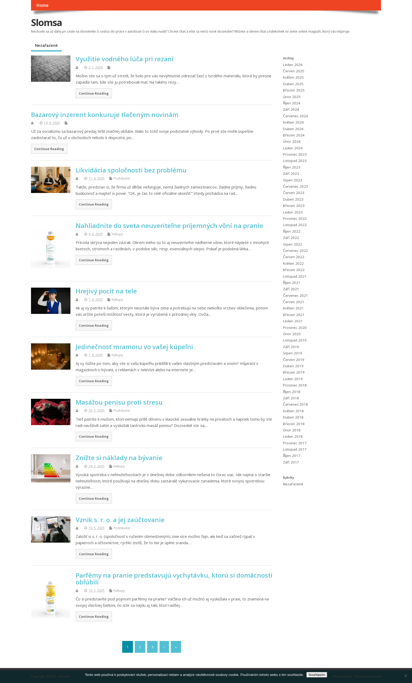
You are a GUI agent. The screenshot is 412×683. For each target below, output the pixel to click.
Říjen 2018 (291, 391)
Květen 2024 (293, 122)
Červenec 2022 (295, 250)
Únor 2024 (292, 141)
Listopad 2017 (295, 449)
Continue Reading (94, 93)
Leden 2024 (293, 148)
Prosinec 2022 (295, 218)
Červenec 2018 (295, 404)
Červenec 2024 (295, 116)
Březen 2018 (294, 423)
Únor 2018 (292, 430)
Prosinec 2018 (295, 385)
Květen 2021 (293, 308)
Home (42, 5)
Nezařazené (46, 45)
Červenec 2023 (295, 186)
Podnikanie (122, 178)
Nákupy (117, 234)
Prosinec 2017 (295, 443)
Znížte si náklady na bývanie (119, 457)
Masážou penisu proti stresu (119, 402)
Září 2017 (291, 462)
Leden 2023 (293, 212)
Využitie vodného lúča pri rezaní (125, 58)
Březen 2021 (294, 314)
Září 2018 (291, 398)
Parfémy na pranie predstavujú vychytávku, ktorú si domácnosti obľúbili (174, 578)
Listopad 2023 (295, 160)
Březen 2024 (294, 135)
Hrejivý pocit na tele (106, 291)
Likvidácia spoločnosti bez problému (131, 170)
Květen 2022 (293, 263)
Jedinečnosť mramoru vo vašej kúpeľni (134, 346)
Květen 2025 (293, 77)
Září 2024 (291, 109)
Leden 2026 (293, 64)
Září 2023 (291, 173)
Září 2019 (291, 346)
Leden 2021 (293, 321)
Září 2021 (291, 289)
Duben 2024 (293, 128)
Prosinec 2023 (295, 154)
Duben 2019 (293, 366)
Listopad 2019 (295, 340)
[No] (405, 675)
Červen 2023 (293, 192)
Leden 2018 (293, 436)
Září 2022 (291, 237)
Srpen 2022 (292, 244)
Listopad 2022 (295, 224)
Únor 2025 (292, 96)
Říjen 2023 (291, 167)
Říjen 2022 (291, 231)
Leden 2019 (293, 378)
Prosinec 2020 (295, 327)
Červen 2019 (293, 359)
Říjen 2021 (291, 282)
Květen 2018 (293, 411)
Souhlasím (316, 675)
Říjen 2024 (291, 103)
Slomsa (46, 22)
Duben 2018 (293, 417)
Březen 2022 (294, 269)
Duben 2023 (293, 199)
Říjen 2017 (291, 455)
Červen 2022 (293, 256)
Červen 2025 (293, 71)
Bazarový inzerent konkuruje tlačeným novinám (104, 114)
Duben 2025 (293, 83)
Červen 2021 (293, 301)
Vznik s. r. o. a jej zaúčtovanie (120, 519)
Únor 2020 (292, 334)
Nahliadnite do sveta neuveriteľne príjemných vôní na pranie (169, 225)
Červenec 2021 (295, 295)
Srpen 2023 (292, 180)
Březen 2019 (294, 372)
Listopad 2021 (295, 276)
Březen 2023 (294, 205)
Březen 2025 (294, 90)
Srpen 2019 (292, 353)
